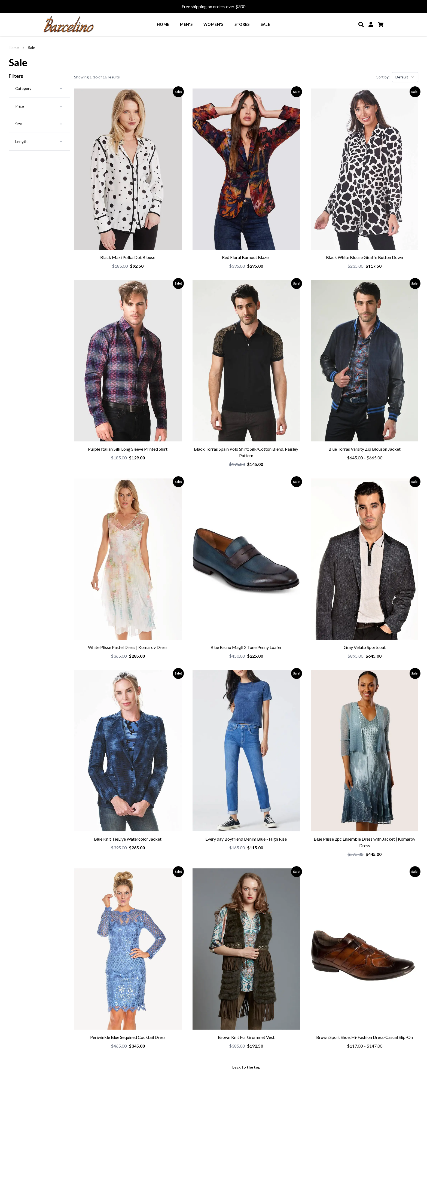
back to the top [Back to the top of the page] (246, 1067)
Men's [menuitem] (186, 24)
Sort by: (383, 77)
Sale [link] (31, 47)
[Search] (361, 24)
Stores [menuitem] (242, 24)
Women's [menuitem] (213, 24)
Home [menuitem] (163, 24)
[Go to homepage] (69, 24)
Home (14, 47)
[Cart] (380, 24)
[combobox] (405, 77)
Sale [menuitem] (265, 24)
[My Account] (371, 24)
